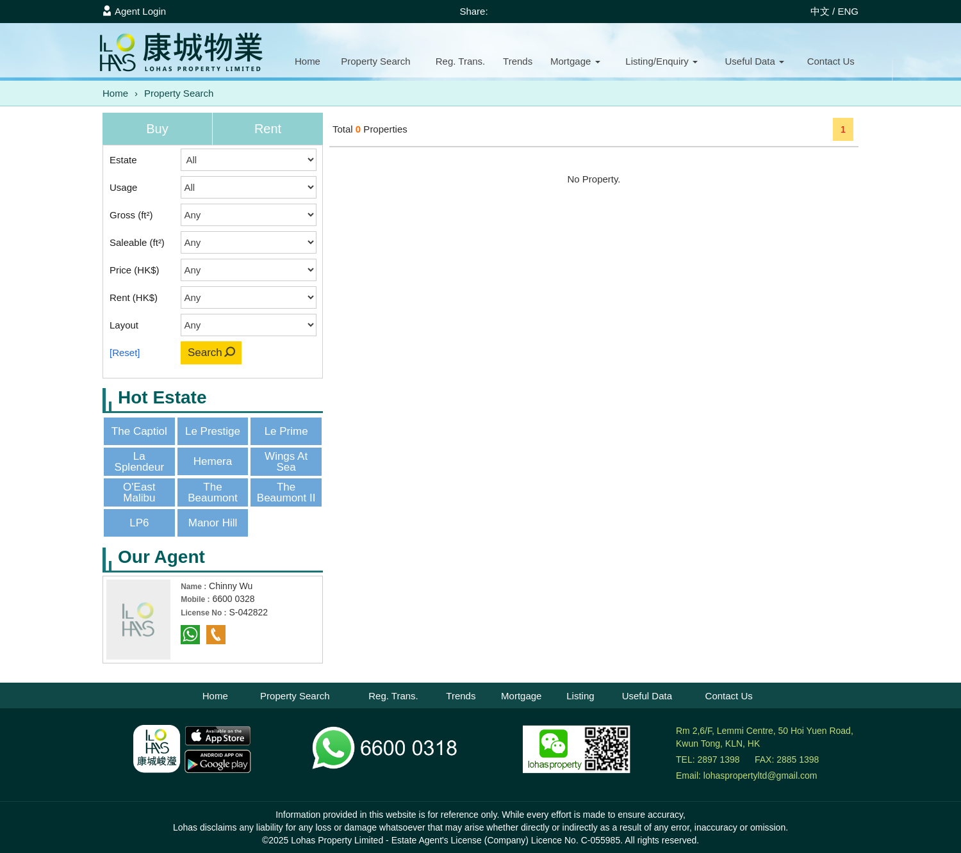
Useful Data (647, 695)
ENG (847, 11)
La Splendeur (140, 461)
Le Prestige (212, 431)
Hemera (212, 461)
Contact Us (729, 695)
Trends (517, 61)
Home (307, 61)
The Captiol (139, 431)
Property (375, 61)
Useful (754, 61)
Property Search (178, 93)
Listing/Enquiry (661, 61)
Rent (267, 129)
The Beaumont (213, 492)
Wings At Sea (286, 461)
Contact (831, 61)
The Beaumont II (286, 492)
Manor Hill (213, 523)
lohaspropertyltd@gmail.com (760, 775)
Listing (580, 695)
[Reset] (125, 352)
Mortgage (575, 61)
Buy (157, 129)
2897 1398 (718, 759)
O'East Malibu (139, 492)
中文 (820, 11)
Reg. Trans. (461, 61)
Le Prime (286, 431)
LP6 (139, 523)
